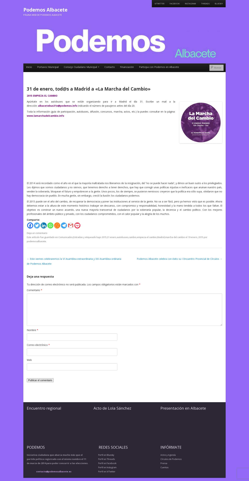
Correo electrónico (38, 345)
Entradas (78, 237)
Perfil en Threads (104, 459)
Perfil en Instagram (105, 467)
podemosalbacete (36, 241)
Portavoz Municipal (48, 67)
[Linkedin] (44, 225)
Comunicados (65, 237)
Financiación (127, 67)
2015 (104, 237)
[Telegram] (64, 225)
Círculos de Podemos (171, 459)
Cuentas (164, 467)
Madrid (161, 237)
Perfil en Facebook (105, 463)
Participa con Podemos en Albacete (159, 67)
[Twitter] (37, 225)
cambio (132, 237)
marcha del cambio (175, 237)
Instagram (190, 3)
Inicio (29, 67)
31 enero (111, 237)
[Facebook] (30, 225)
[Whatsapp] (50, 225)
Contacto (109, 67)
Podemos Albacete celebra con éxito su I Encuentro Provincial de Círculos (179, 258)
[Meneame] (57, 225)
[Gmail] (71, 225)
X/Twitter (159, 3)
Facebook (175, 3)
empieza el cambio (147, 237)
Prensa (163, 463)
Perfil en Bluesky (104, 455)
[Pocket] (77, 225)
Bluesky (219, 3)
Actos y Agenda (168, 455)
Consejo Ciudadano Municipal (81, 67)
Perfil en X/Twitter (104, 471)
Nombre (32, 330)
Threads (205, 3)
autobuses (122, 237)
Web (29, 360)
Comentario (34, 290)
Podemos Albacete (45, 9)
